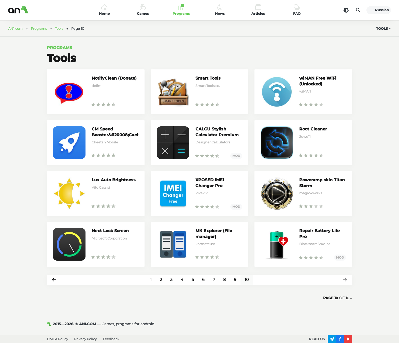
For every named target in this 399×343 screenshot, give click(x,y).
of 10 (337, 298)
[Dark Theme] (346, 10)
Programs (59, 47)
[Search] (358, 10)
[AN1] (50, 324)
